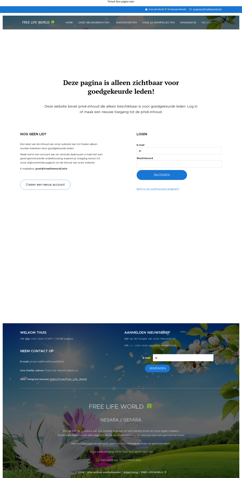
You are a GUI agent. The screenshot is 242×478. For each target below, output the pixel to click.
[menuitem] (70, 22)
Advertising (131, 472)
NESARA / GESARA (121, 419)
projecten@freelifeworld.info (207, 9)
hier (27, 338)
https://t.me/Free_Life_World (68, 379)
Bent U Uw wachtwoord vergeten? (158, 189)
